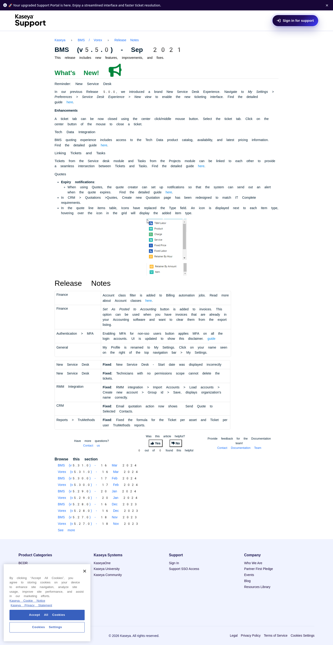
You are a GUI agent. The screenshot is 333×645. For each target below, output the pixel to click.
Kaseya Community (108, 575)
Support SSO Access (184, 569)
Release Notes (126, 40)
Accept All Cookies (47, 615)
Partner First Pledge (258, 569)
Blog (247, 581)
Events (249, 575)
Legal (234, 635)
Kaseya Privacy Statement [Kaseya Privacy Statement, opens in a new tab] (31, 605)
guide (211, 338)
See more (66, 530)
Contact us (91, 445)
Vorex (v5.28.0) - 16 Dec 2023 (98, 511)
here (70, 102)
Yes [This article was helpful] (157, 443)
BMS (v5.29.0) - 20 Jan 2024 (97, 491)
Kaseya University (107, 569)
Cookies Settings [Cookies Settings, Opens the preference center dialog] (47, 627)
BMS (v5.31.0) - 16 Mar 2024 (98, 465)
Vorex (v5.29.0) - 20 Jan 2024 (98, 498)
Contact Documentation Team (239, 448)
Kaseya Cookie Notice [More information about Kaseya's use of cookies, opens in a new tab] (27, 600)
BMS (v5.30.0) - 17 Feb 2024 (98, 478)
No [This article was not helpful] (178, 443)
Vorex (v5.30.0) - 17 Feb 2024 (98, 485)
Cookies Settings (302, 635)
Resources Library (257, 587)
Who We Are (253, 563)
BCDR (23, 563)
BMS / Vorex (90, 40)
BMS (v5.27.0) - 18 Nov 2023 (98, 517)
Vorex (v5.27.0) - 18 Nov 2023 (98, 523)
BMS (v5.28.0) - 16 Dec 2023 (98, 504)
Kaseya (60, 40)
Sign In (174, 563)
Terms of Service (275, 635)
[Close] (85, 571)
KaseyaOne (102, 563)
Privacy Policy (250, 635)
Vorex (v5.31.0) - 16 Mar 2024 (98, 472)
